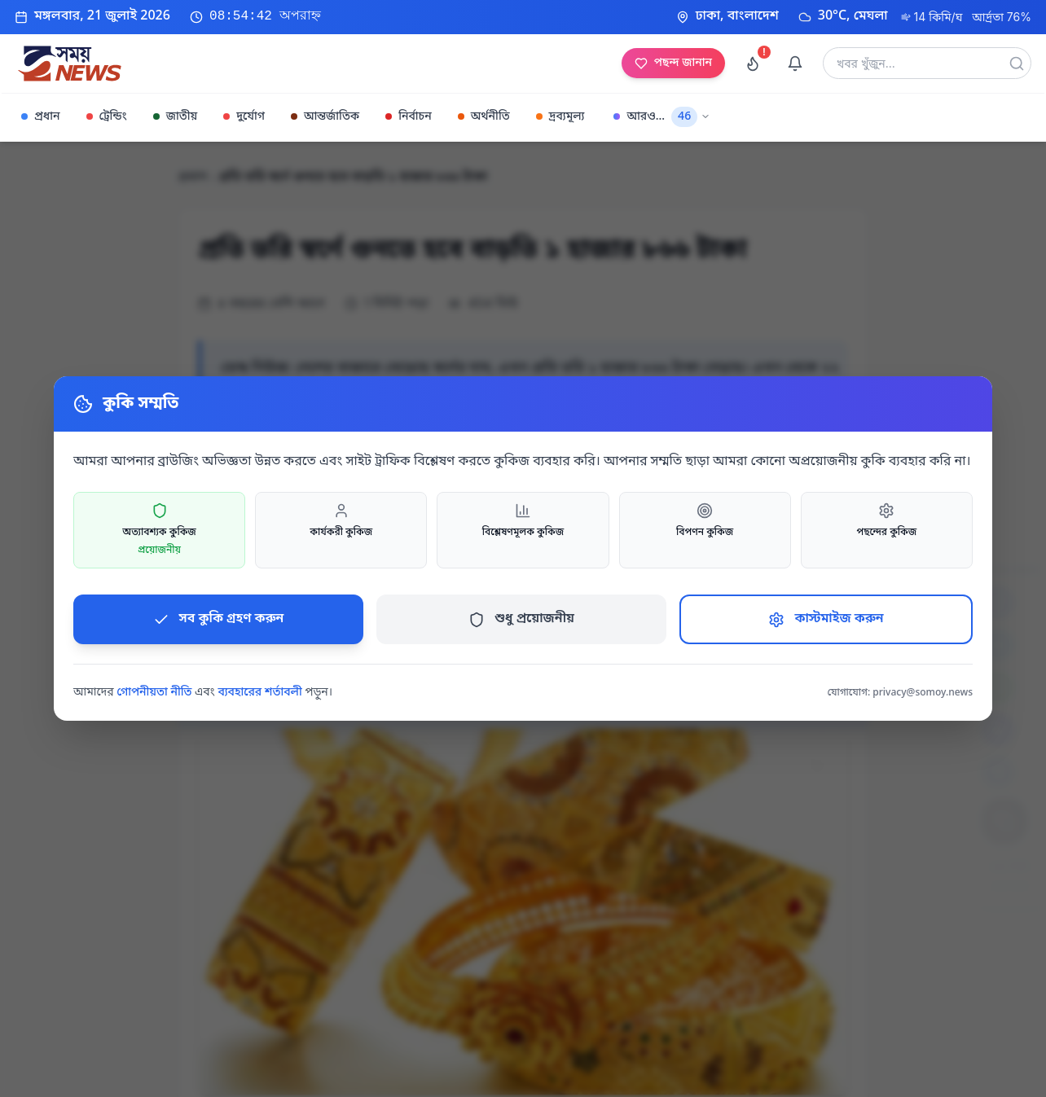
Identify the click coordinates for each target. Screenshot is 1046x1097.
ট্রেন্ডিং (106, 117)
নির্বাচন (408, 117)
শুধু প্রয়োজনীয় (521, 619)
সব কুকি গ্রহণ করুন (218, 619)
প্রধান (40, 117)
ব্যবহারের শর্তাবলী (259, 692)
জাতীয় (175, 117)
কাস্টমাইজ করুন (825, 619)
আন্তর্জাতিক (325, 117)
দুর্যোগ (244, 117)
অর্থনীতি (484, 117)
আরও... (661, 117)
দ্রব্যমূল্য (560, 117)
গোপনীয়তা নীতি (153, 692)
